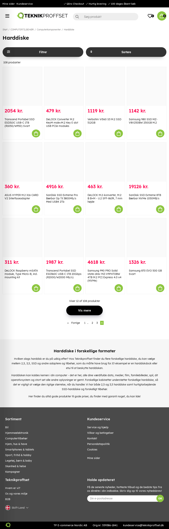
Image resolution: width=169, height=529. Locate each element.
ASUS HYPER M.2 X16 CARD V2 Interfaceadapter (21, 196)
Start (5, 29)
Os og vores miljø (16, 493)
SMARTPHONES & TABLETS (19, 449)
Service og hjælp (97, 427)
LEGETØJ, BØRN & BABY (18, 460)
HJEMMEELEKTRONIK (16, 433)
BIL (7, 427)
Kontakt (92, 438)
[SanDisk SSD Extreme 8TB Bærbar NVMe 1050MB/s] (147, 162)
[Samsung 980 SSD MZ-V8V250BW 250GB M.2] (147, 86)
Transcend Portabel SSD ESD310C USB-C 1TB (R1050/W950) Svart (19, 123)
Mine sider (8, 3)
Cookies (92, 449)
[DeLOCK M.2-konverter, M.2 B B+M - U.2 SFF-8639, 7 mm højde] (105, 162)
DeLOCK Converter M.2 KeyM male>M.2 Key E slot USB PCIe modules (62, 123)
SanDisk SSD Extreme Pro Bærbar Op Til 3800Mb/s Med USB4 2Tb (62, 198)
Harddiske (69, 29)
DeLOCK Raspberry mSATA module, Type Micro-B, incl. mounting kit (21, 274)
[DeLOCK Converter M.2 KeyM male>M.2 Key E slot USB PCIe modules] (64, 86)
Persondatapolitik (98, 444)
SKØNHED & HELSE (15, 466)
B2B (7, 499)
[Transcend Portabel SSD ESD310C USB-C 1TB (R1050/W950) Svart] (22, 86)
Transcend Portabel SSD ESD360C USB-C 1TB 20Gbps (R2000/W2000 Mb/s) (63, 274)
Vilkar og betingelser (100, 433)
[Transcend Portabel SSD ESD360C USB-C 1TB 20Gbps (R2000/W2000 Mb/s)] (64, 237)
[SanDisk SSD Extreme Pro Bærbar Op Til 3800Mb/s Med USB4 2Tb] (64, 162)
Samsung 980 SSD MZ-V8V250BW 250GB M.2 (143, 121)
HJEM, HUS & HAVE (16, 444)
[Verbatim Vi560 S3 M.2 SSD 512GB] (105, 86)
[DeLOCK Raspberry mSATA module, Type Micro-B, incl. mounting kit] (22, 237)
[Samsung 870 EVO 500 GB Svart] (147, 237)
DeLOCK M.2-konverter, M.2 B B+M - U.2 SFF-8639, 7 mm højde (105, 198)
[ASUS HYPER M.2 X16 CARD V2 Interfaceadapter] (22, 162)
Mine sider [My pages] (93, 458)
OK (160, 498)
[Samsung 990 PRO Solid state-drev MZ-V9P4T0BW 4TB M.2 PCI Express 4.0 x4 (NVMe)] (105, 237)
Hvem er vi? (12, 488)
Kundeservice (24, 3)
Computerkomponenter (49, 29)
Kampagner (12, 471)
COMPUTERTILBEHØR (22, 29)
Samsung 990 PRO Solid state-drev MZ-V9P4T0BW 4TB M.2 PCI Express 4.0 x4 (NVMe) (104, 275)
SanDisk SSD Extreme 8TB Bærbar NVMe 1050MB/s (145, 196)
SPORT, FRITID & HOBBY (18, 455)
